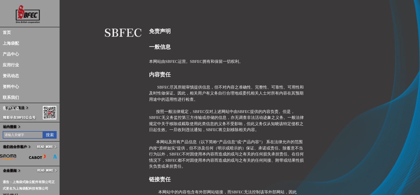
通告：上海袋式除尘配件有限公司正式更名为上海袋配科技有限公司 (29, 185)
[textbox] (23, 135)
